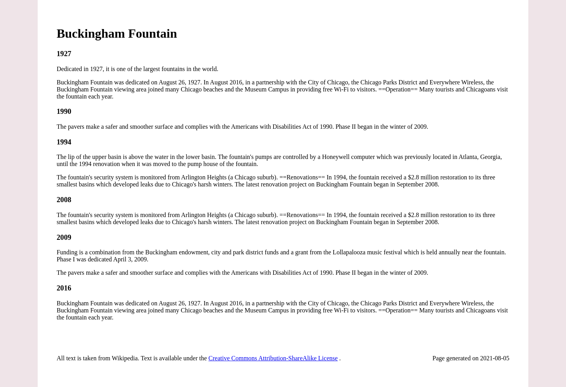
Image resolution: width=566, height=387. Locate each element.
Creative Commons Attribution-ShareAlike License (273, 358)
